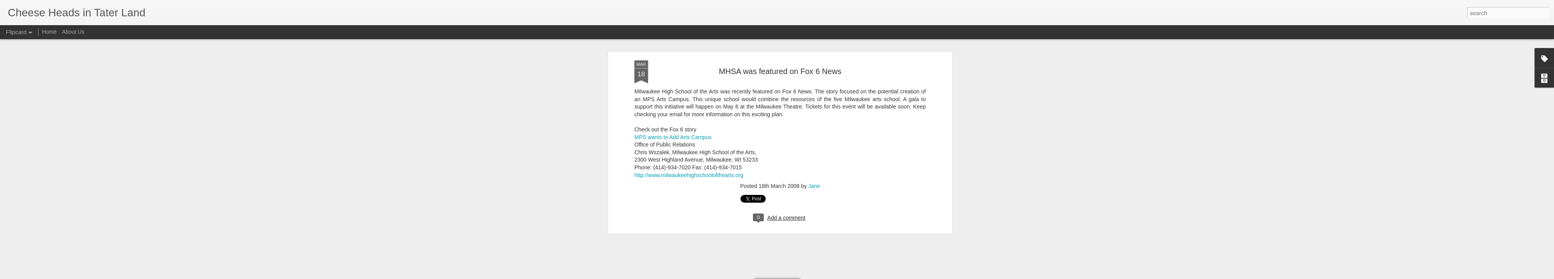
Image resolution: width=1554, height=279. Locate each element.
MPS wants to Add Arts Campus (672, 67)
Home (49, 32)
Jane (814, 116)
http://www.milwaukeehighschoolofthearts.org (688, 105)
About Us (73, 32)
